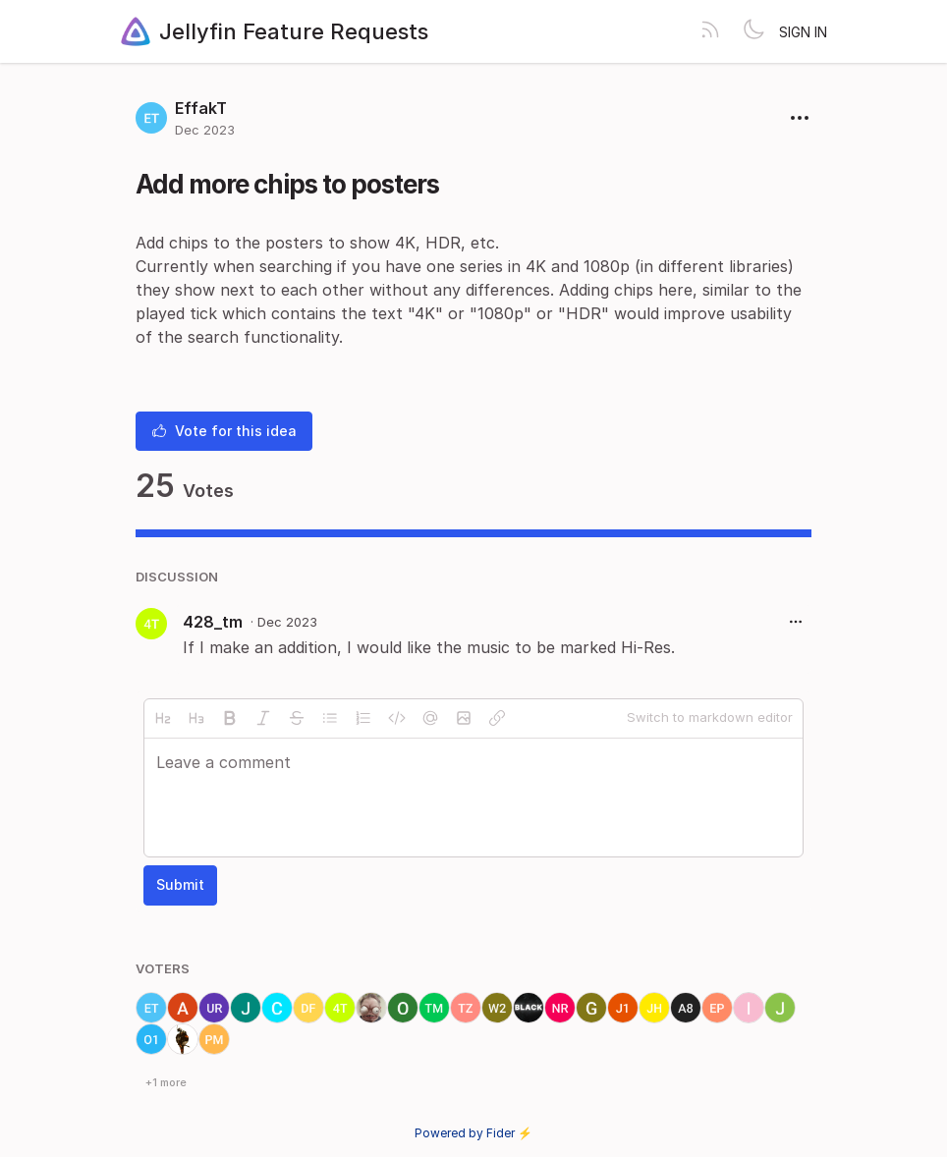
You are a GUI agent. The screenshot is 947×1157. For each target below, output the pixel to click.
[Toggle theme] (753, 31)
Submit (180, 884)
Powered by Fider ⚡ (473, 1133)
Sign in (803, 32)
